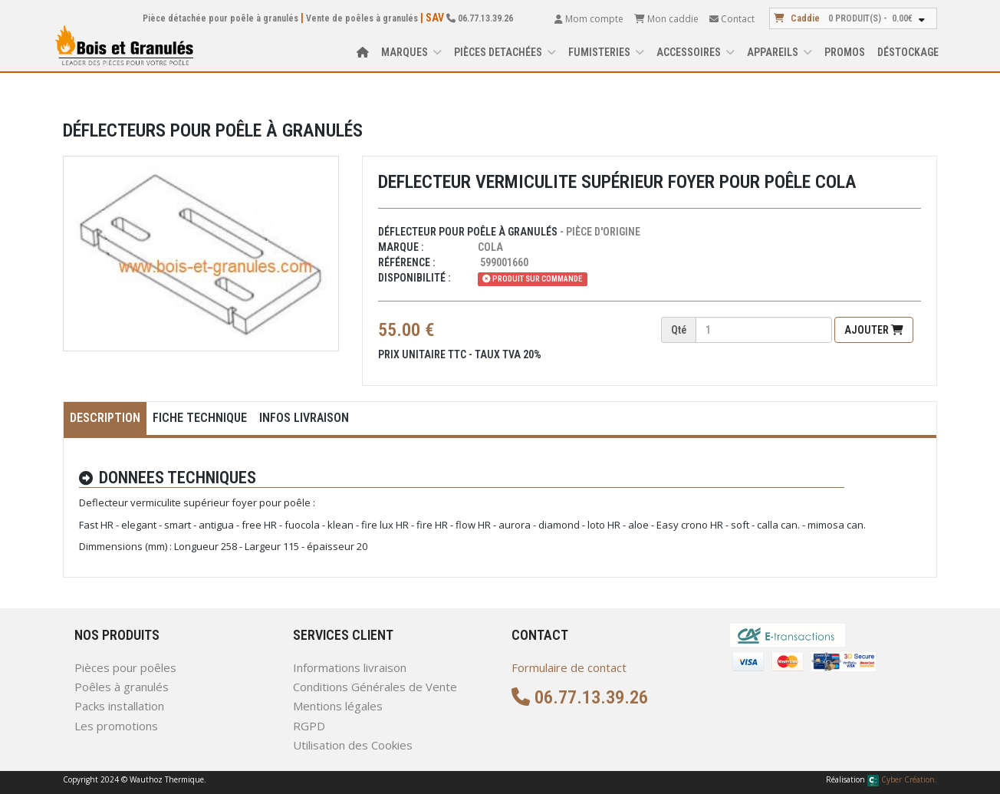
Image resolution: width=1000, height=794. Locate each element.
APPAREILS (779, 52)
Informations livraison (349, 667)
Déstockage (908, 52)
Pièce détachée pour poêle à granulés (220, 18)
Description (105, 417)
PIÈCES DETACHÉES (505, 52)
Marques (411, 52)
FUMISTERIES (606, 52)
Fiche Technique (200, 417)
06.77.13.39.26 (479, 18)
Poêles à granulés (121, 686)
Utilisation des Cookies (353, 745)
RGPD (309, 725)
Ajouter (873, 330)
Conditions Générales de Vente (375, 686)
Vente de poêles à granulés (362, 18)
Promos (844, 52)
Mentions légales (338, 705)
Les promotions (116, 725)
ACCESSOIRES (695, 52)
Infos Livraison (304, 417)
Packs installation (119, 705)
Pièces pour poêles (125, 667)
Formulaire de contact (569, 667)
